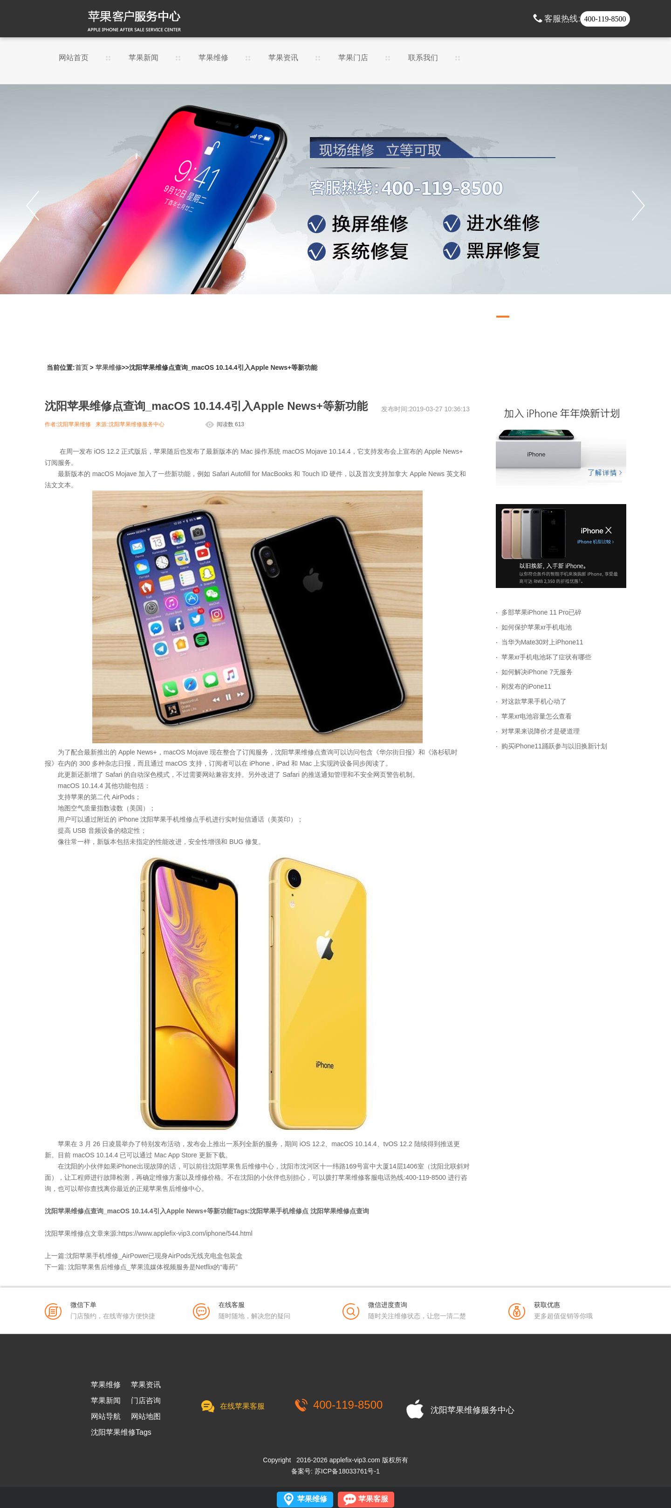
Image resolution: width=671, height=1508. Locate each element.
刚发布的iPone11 (526, 686)
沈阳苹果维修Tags (121, 1432)
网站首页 (74, 58)
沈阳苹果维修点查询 (339, 1211)
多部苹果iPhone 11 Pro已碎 (541, 612)
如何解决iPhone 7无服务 (537, 672)
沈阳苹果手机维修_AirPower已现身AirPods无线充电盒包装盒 (154, 1255)
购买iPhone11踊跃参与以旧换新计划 (554, 746)
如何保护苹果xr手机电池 (536, 627)
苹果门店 (353, 58)
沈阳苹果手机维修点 (169, 819)
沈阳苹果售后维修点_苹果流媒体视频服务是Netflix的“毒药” (153, 1267)
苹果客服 (373, 1499)
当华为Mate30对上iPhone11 (542, 642)
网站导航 (106, 1416)
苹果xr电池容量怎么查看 (536, 716)
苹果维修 (213, 58)
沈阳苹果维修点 (298, 752)
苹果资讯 (283, 58)
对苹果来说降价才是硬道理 (540, 731)
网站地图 (146, 1416)
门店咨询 (146, 1400)
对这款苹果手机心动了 (534, 701)
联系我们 (423, 58)
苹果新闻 (143, 58)
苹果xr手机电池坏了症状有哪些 (546, 657)
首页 (81, 367)
